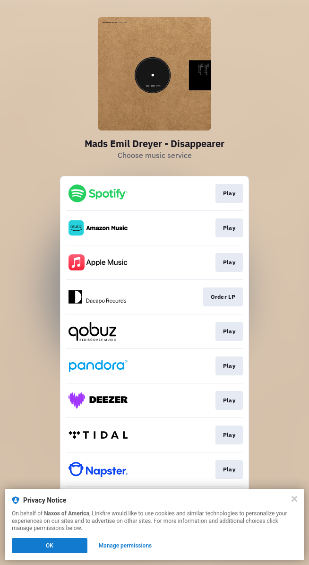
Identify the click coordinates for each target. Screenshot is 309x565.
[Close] (294, 498)
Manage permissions (125, 545)
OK (49, 545)
